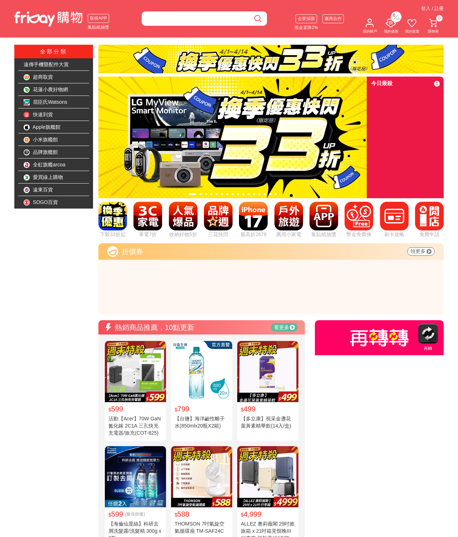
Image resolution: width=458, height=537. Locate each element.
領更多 (421, 251)
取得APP (98, 18)
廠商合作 (333, 18)
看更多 (284, 327)
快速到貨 (38, 115)
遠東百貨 (38, 190)
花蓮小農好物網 (46, 90)
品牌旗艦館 (41, 152)
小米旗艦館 (41, 140)
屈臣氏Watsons (45, 102)
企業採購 (306, 18)
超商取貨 (38, 77)
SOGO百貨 (41, 202)
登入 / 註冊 (432, 8)
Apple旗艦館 (42, 127)
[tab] (192, 194)
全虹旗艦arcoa (44, 165)
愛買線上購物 (43, 177)
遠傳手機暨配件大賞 (46, 64)
